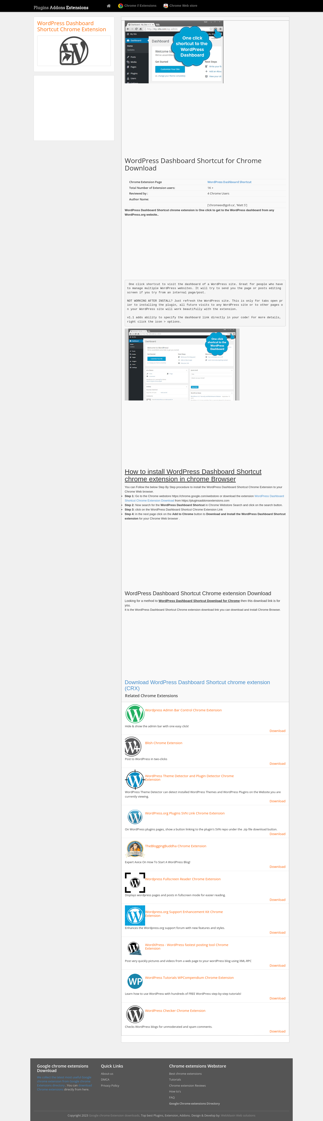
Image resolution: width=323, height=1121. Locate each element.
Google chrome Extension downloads (114, 1115)
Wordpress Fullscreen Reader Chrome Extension (183, 879)
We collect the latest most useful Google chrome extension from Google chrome (64, 1079)
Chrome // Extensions (137, 5)
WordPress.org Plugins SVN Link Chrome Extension (185, 813)
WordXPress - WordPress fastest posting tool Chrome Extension (186, 946)
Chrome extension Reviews (187, 1085)
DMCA (105, 1079)
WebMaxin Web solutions (238, 1115)
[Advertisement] (74, 108)
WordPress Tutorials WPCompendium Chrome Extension (189, 977)
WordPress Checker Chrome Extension (175, 1011)
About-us (107, 1074)
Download (278, 730)
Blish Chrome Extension (163, 743)
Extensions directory (51, 1085)
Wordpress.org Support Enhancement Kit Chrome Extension (184, 913)
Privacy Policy (110, 1085)
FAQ (172, 1097)
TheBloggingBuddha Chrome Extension (175, 846)
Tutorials (175, 1079)
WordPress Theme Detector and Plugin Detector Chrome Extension (189, 777)
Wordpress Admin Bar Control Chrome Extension (183, 710)
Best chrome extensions (185, 1074)
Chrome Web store (180, 5)
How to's (175, 1091)
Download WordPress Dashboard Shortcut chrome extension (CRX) (197, 685)
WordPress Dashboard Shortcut (229, 182)
